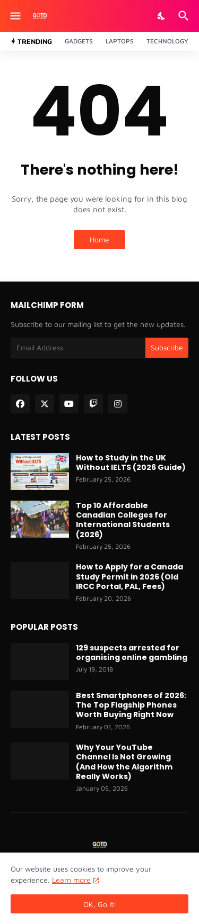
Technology (167, 41)
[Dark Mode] (162, 16)
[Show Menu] (14, 16)
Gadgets (79, 41)
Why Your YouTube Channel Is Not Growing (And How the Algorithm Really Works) (124, 761)
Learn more (71, 879)
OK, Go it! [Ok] (99, 904)
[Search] (185, 16)
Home (99, 239)
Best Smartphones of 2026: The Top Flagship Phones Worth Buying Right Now (131, 705)
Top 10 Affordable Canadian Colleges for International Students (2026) (123, 520)
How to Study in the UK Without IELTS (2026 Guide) (131, 462)
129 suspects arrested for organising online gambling (131, 652)
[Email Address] (78, 348)
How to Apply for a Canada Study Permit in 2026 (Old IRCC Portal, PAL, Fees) (129, 576)
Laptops (120, 41)
